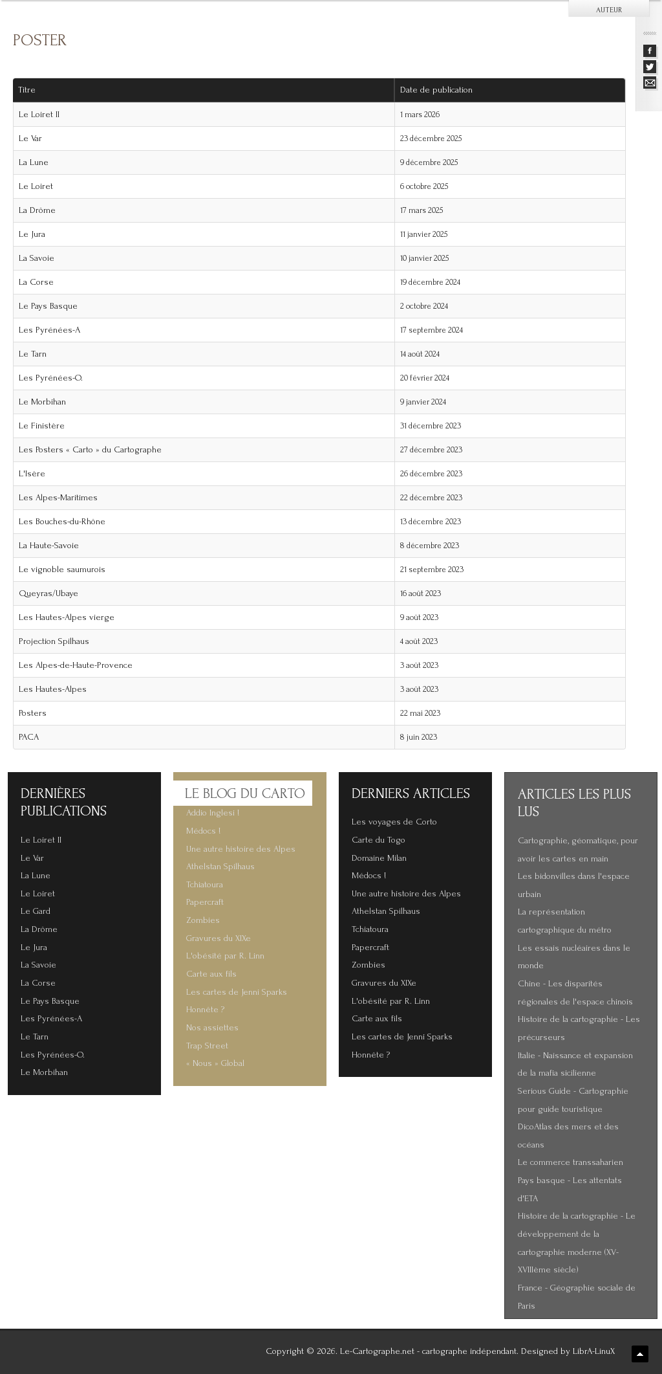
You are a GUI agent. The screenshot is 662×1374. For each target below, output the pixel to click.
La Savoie (36, 258)
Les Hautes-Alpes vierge (66, 617)
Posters (33, 713)
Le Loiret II (39, 114)
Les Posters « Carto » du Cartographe (90, 450)
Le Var (30, 138)
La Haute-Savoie (49, 545)
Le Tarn (33, 354)
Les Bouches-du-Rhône (62, 521)
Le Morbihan (42, 402)
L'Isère (32, 474)
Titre (27, 90)
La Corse (36, 282)
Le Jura (32, 234)
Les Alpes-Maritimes (58, 498)
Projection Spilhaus (54, 641)
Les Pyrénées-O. (51, 378)
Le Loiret (36, 186)
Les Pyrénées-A (49, 330)
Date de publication (441, 90)
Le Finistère (42, 426)
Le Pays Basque (48, 306)
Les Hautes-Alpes (53, 689)
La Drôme (37, 210)
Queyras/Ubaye (48, 593)
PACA (29, 737)
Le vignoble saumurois (62, 569)
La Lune (33, 162)
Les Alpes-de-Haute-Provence (76, 665)
